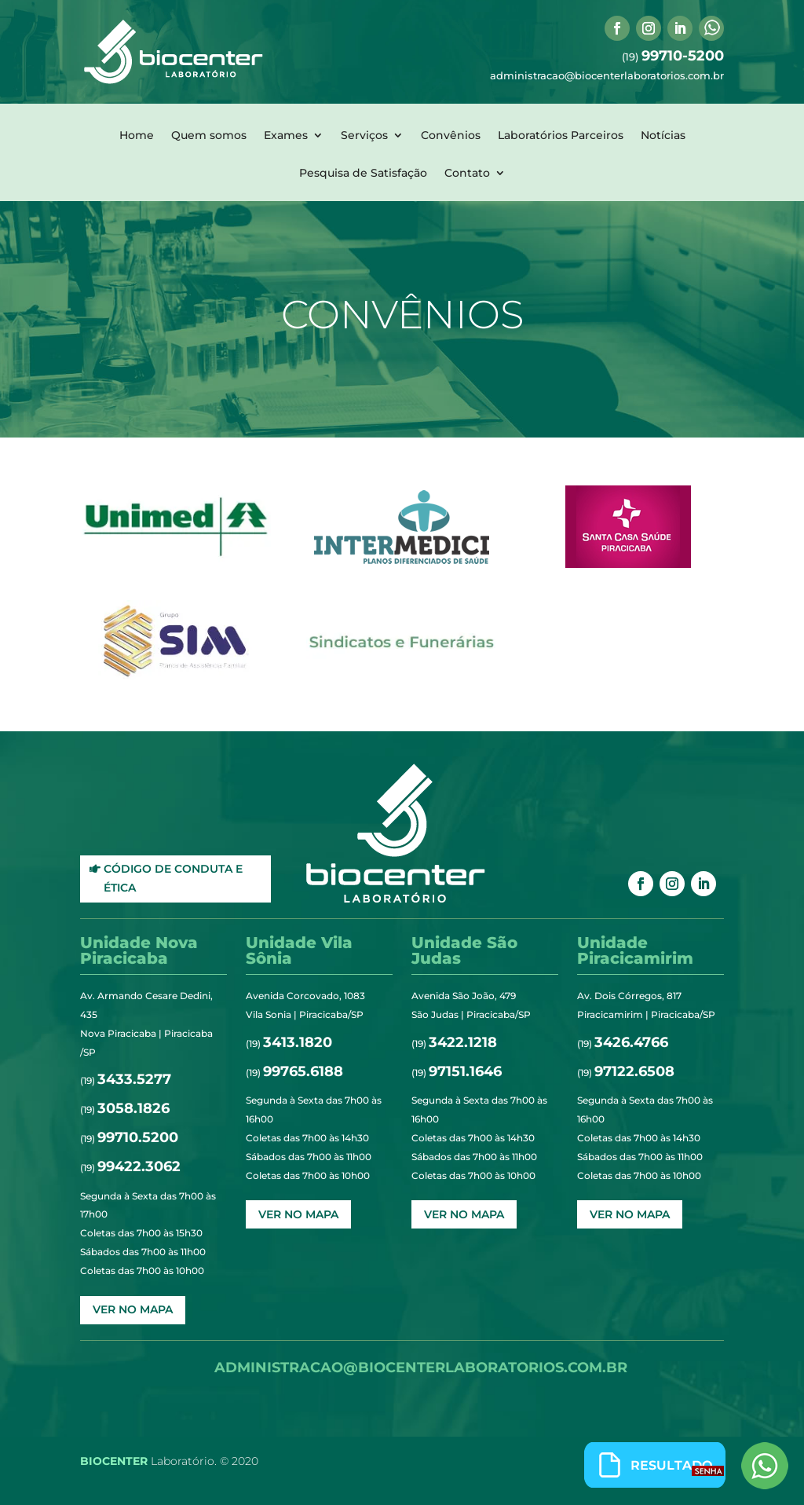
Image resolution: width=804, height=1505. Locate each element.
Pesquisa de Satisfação (363, 173)
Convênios (451, 136)
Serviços (364, 136)
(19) (673, 56)
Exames (286, 136)
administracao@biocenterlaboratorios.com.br (607, 75)
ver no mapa (133, 1309)
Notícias (663, 136)
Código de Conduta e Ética (173, 878)
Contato (467, 173)
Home (136, 136)
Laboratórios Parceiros (560, 136)
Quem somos (209, 136)
